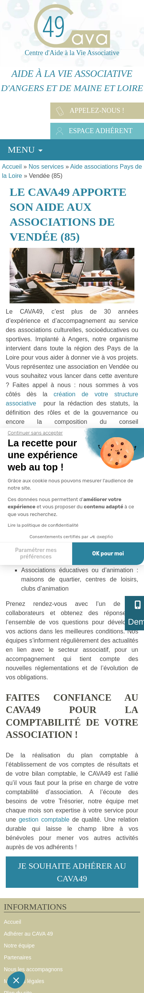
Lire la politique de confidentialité (43, 525)
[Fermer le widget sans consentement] (35, 433)
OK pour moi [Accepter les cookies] (108, 553)
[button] (16, 980)
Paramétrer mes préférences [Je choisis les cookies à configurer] (35, 553)
